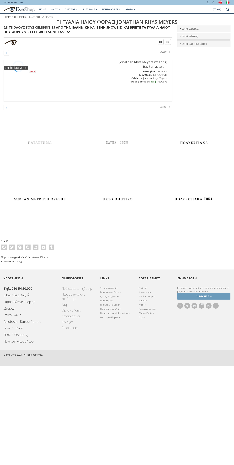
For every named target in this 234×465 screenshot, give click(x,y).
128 (154, 81)
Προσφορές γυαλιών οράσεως (115, 411)
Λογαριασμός (145, 390)
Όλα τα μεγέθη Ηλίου (110, 415)
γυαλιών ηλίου (23, 356)
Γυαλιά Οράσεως (16, 433)
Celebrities (20, 17)
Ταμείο (142, 415)
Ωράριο (9, 407)
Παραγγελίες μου (147, 407)
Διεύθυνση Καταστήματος (22, 420)
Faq (64, 403)
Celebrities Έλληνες (190, 100)
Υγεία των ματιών (108, 386)
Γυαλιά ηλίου (106, 399)
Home (42, 9)
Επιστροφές (70, 426)
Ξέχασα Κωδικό (146, 411)
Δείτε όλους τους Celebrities (29, 27)
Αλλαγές (67, 420)
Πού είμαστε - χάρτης (77, 387)
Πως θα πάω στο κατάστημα (73, 395)
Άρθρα (130, 9)
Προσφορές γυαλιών (110, 407)
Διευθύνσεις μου (147, 394)
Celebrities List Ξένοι (190, 28)
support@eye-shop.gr (19, 400)
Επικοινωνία (12, 413)
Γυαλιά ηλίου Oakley (110, 403)
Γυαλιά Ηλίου (13, 427)
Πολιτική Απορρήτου (19, 440)
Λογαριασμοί (71, 415)
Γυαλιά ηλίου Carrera (110, 390)
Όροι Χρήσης (71, 409)
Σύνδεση (143, 386)
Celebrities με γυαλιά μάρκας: (194, 173)
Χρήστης (143, 399)
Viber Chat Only (17, 394)
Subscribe (204, 394)
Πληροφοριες (111, 9)
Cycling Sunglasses (109, 394)
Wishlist (142, 403)
